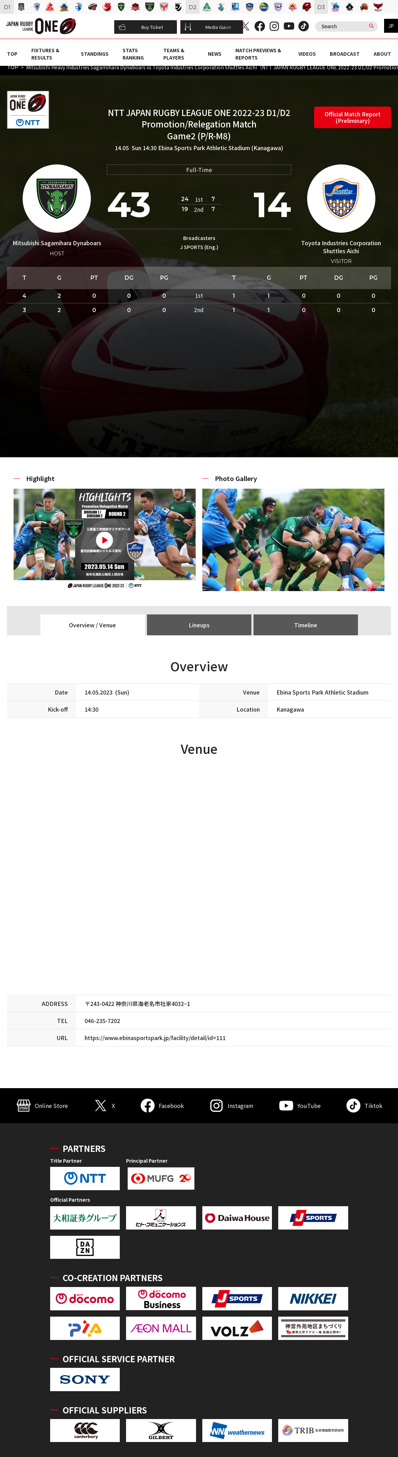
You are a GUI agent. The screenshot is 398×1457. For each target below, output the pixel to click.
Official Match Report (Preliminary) (353, 117)
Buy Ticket (140, 27)
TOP (12, 53)
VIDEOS (307, 53)
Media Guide (208, 27)
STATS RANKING (133, 54)
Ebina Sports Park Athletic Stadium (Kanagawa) (220, 148)
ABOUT (382, 53)
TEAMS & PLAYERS (173, 54)
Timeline (305, 625)
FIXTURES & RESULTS (45, 54)
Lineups (199, 625)
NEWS (214, 53)
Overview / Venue (92, 625)
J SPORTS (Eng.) (199, 246)
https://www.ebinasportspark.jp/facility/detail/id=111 (155, 1037)
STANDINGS (95, 53)
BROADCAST (345, 53)
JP (391, 25)
